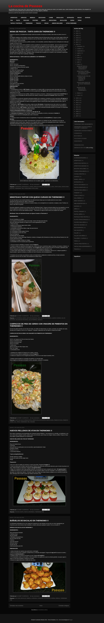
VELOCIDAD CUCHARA (80, 138)
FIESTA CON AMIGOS (80, 184)
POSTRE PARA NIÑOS (80, 222)
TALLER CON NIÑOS (79, 235)
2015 (77, 98)
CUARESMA (41, 598)
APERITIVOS (13, 17)
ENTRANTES (70, 17)
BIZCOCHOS (42, 17)
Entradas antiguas (64, 605)
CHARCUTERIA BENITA (80, 171)
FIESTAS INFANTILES (80, 187)
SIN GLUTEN (63, 20)
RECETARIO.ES (78, 136)
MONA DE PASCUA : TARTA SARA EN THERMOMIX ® (32, 32)
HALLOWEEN (77, 198)
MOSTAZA (34, 318)
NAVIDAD (87, 17)
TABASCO (39, 319)
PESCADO (26, 20)
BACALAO (23, 598)
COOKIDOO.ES (78, 133)
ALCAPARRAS (18, 318)
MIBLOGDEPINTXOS (79, 203)
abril (78, 62)
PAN (11, 20)
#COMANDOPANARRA (80, 158)
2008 (77, 113)
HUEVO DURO (49, 420)
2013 (77, 102)
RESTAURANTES (78, 227)
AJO (16, 598)
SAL (15, 421)
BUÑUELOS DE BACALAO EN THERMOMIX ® (29, 521)
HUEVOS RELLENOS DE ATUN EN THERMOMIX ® (31, 431)
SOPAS (72, 20)
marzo (79, 64)
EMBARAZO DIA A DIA (80, 147)
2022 (77, 31)
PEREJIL (49, 318)
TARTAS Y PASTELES (16, 23)
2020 (77, 35)
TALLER (76, 233)
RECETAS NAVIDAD (79, 225)
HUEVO (24, 318)
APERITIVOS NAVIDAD (80, 166)
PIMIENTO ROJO (58, 420)
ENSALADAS (60, 17)
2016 (77, 44)
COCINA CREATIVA (79, 174)
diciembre (79, 46)
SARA (52, 186)
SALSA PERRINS (33, 319)
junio (78, 57)
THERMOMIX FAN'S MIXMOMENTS (83, 124)
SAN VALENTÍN (78, 230)
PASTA (18, 20)
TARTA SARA (58, 186)
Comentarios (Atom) (42, 609)
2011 (77, 107)
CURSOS (76, 176)
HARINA (53, 598)
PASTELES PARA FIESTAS (81, 217)
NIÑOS (76, 209)
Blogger (70, 619)
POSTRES (35, 20)
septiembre (80, 51)
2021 (77, 33)
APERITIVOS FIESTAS (80, 163)
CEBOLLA (29, 598)
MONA (31, 186)
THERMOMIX (29, 23)
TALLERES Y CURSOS (80, 238)
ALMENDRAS (18, 186)
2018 (77, 40)
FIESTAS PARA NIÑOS (80, 190)
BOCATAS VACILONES (80, 168)
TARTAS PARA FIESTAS (80, 243)
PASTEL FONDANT (79, 211)
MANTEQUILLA (25, 186)
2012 (77, 104)
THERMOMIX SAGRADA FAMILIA (83, 130)
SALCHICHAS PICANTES (22, 319)
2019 (77, 37)
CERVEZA (34, 598)
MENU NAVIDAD (78, 200)
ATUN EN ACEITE (19, 511)
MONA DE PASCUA (38, 186)
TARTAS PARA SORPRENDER (82, 246)
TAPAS (79, 20)
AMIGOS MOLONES (57, 23)
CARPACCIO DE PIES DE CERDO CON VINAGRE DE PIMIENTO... (83, 78)
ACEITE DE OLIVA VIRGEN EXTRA (23, 420)
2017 (77, 42)
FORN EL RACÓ (78, 195)
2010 (77, 109)
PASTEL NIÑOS (78, 214)
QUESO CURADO (56, 318)
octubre (79, 48)
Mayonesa (16, 450)
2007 (77, 116)
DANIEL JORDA (78, 179)
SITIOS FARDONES (71, 23)
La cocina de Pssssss (25, 6)
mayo (78, 59)
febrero (79, 93)
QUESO (43, 20)
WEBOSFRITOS (78, 141)
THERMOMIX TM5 (19, 188)
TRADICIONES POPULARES (31, 188)
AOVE (18, 598)
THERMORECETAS (79, 145)
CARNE (51, 17)
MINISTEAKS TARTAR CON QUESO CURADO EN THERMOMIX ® (37, 197)
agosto (79, 53)
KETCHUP (29, 318)
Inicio (40, 605)
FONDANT (77, 192)
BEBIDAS (32, 17)
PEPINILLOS (44, 318)
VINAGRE (32, 421)
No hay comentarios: (35, 184)
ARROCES (23, 17)
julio (78, 55)
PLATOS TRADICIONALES (81, 219)
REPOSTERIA (52, 20)
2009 (77, 111)
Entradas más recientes (16, 605)
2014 (77, 100)
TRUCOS (38, 23)
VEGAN (46, 23)
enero (78, 95)
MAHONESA (31, 511)
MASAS (79, 17)
